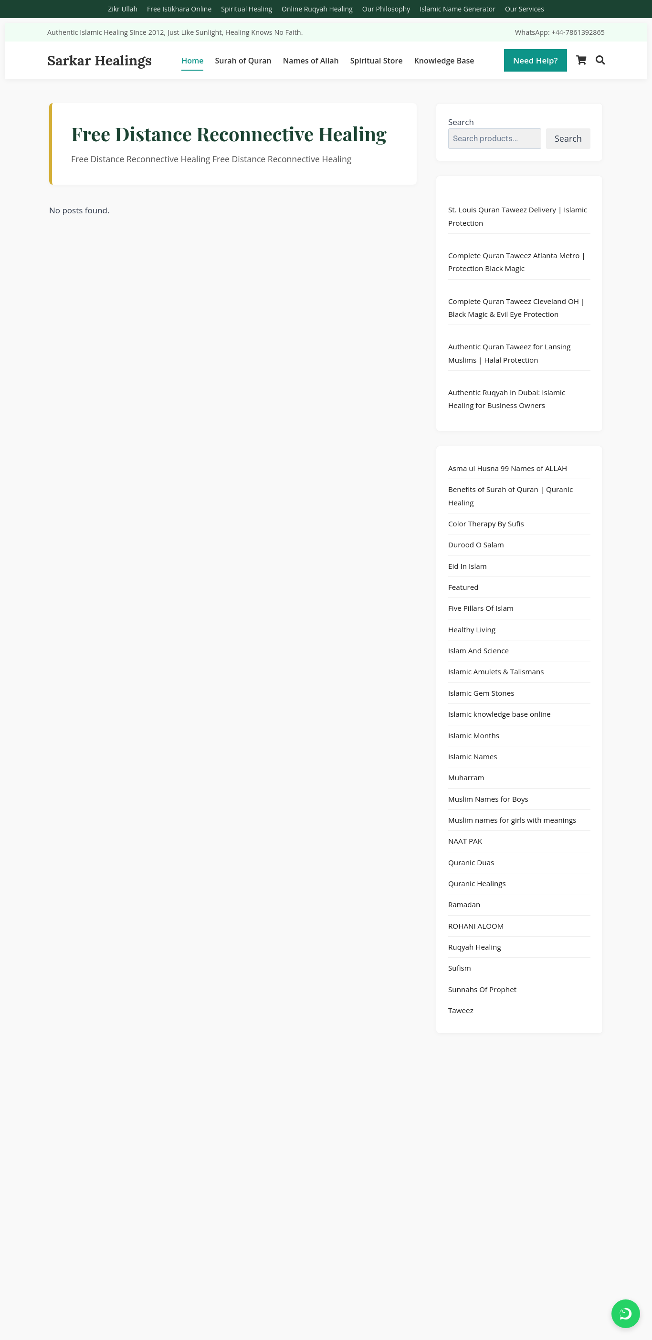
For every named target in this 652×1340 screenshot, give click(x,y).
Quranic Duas (471, 862)
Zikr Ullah (122, 8)
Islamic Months (473, 735)
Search (461, 121)
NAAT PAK (465, 841)
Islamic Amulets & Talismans (496, 671)
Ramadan (464, 904)
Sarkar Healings (99, 60)
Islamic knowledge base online (499, 714)
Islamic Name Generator (457, 8)
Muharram (466, 777)
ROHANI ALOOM (476, 926)
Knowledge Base (444, 60)
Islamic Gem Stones (481, 693)
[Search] (600, 60)
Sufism (459, 968)
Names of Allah (311, 60)
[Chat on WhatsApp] (625, 1313)
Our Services (524, 8)
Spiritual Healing (246, 8)
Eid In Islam (467, 566)
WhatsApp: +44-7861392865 (560, 32)
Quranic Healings (477, 883)
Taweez (460, 1010)
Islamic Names (472, 756)
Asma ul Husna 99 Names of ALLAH (507, 468)
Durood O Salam (476, 544)
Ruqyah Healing (474, 947)
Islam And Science (478, 650)
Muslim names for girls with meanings (512, 820)
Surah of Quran (243, 60)
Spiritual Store (376, 60)
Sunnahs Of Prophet (482, 989)
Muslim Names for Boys (488, 799)
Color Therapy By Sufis (486, 523)
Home (192, 60)
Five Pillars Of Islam (481, 608)
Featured (463, 587)
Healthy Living (471, 629)
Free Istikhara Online (179, 8)
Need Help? (535, 60)
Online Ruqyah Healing (317, 8)
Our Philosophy (386, 8)
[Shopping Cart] (581, 60)
